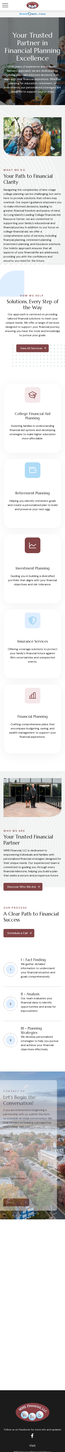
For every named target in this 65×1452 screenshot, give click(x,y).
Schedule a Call (17, 933)
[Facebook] (32, 1435)
